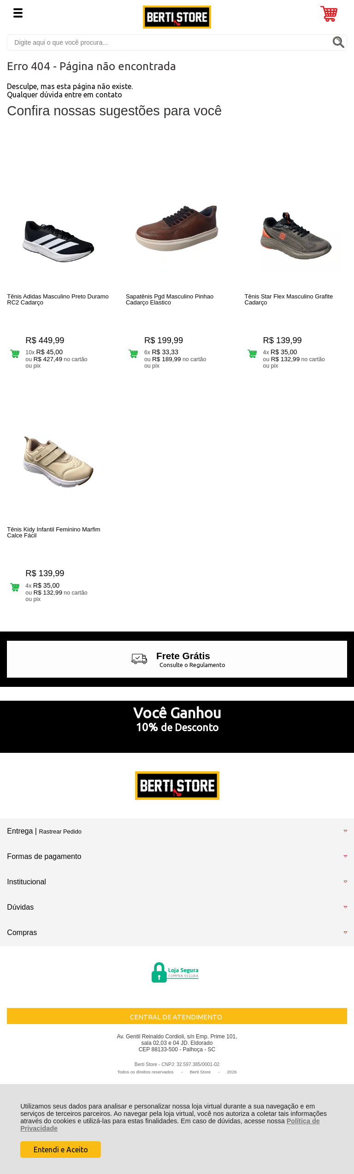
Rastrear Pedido (60, 834)
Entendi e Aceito (61, 1149)
